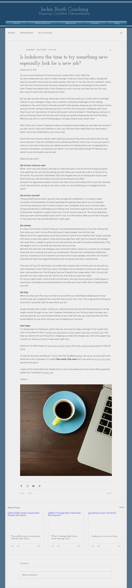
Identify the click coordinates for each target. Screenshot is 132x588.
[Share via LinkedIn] (33, 486)
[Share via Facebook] (21, 486)
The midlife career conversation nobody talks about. (25, 537)
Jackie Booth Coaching (64, 9)
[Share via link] (39, 486)
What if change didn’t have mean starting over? (64, 537)
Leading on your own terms (104, 536)
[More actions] (110, 49)
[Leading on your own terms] (106, 522)
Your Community (45, 33)
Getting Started (26, 33)
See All (121, 507)
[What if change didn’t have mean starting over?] (66, 522)
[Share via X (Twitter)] (27, 486)
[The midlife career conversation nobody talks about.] (26, 522)
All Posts (11, 33)
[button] (121, 33)
